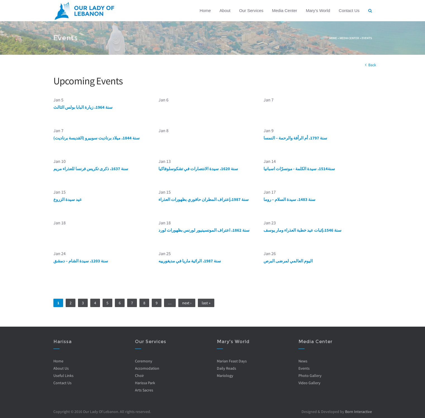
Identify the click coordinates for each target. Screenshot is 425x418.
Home (205, 10)
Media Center (284, 10)
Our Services (251, 10)
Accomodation (147, 368)
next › (186, 302)
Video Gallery (309, 382)
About (225, 10)
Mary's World (318, 10)
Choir (139, 375)
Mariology (225, 375)
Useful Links (63, 375)
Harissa (62, 341)
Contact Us (349, 10)
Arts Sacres (144, 390)
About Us (60, 368)
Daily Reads (226, 368)
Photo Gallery (310, 375)
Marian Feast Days (231, 361)
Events (367, 38)
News (302, 361)
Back (372, 64)
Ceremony (143, 361)
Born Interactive (358, 411)
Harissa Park (145, 382)
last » (206, 302)
